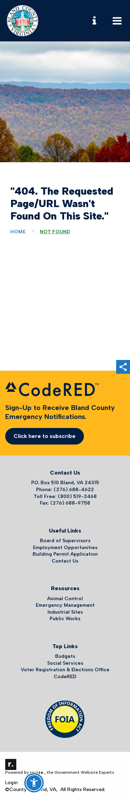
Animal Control (65, 599)
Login (11, 783)
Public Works (65, 619)
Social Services (65, 663)
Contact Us (65, 561)
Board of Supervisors (65, 541)
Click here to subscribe (45, 436)
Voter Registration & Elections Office (65, 670)
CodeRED (65, 677)
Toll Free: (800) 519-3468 (65, 496)
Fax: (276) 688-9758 (65, 503)
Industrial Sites (65, 612)
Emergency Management (65, 605)
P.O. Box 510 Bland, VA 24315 (65, 483)
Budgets (65, 656)
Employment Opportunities (65, 547)
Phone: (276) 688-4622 (65, 489)
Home (18, 232)
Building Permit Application (65, 554)
